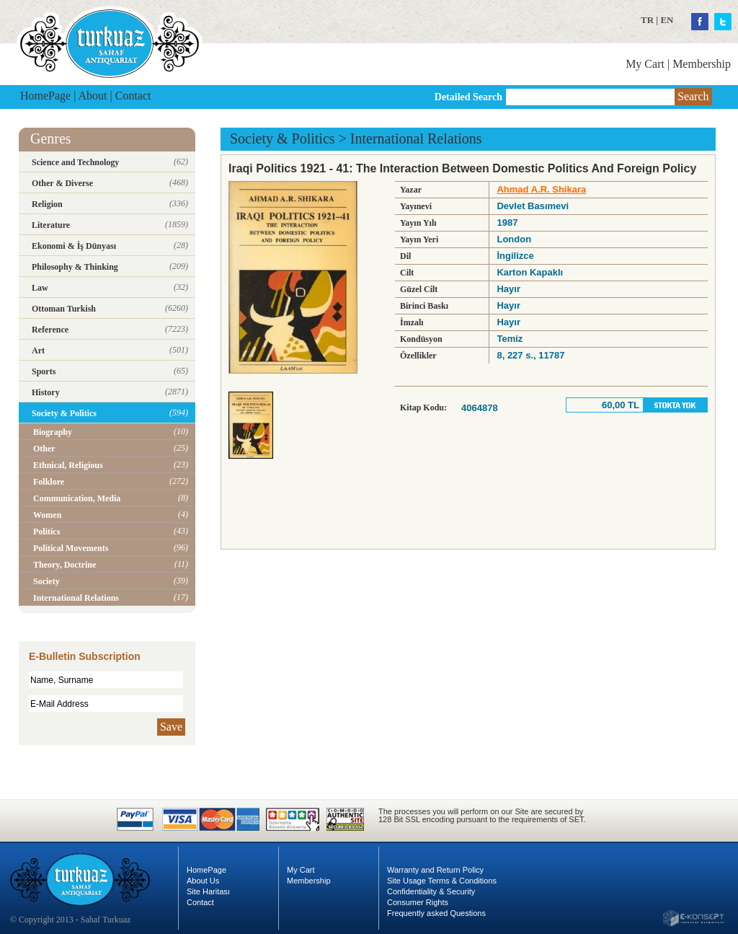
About (93, 95)
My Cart (645, 64)
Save (171, 727)
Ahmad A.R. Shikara (541, 189)
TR (647, 19)
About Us (203, 880)
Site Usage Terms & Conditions (442, 880)
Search (693, 96)
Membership (701, 64)
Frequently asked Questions (436, 913)
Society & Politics (282, 138)
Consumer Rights (417, 902)
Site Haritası (208, 891)
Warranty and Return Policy (435, 869)
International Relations (416, 138)
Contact (133, 95)
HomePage (45, 95)
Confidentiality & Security (431, 891)
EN (666, 19)
